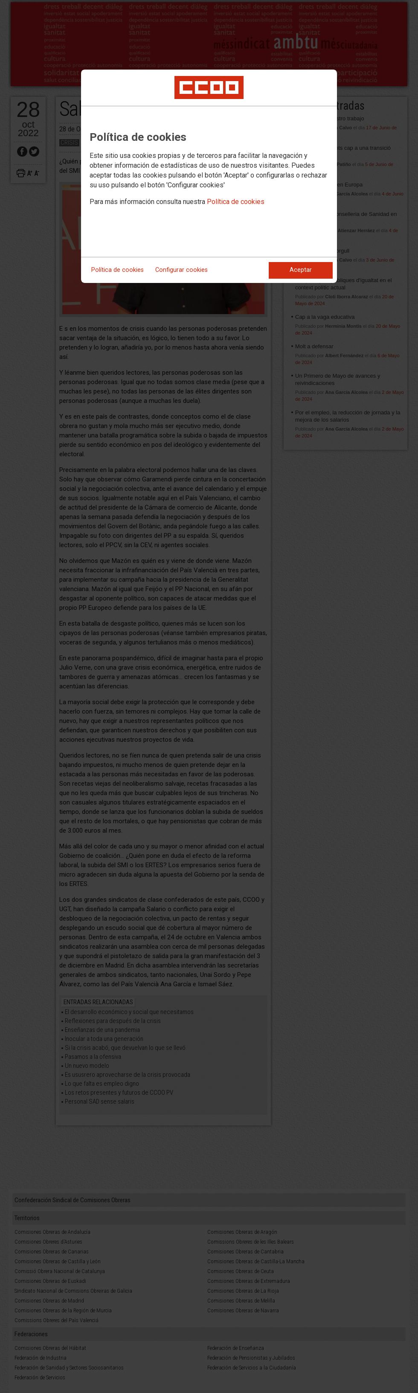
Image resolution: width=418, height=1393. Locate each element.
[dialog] (209, 176)
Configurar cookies (181, 270)
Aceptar (301, 270)
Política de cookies (235, 202)
